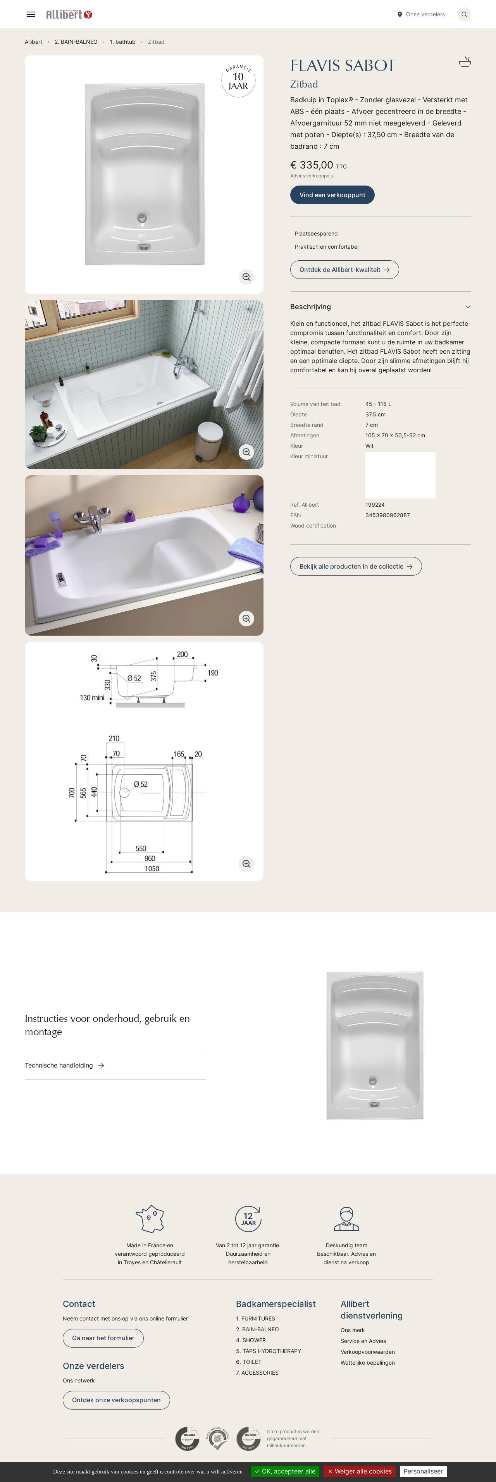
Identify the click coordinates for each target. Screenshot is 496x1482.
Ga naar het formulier (103, 1338)
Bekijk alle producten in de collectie (356, 566)
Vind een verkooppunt (332, 195)
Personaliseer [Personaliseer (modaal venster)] (423, 1471)
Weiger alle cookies (359, 1471)
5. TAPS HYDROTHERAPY (268, 1351)
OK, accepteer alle (285, 1471)
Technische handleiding (64, 1065)
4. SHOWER (251, 1340)
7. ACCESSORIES (257, 1372)
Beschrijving (380, 307)
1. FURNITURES (255, 1318)
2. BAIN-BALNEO (257, 1329)
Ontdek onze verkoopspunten (116, 1400)
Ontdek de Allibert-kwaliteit (345, 269)
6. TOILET (249, 1361)
